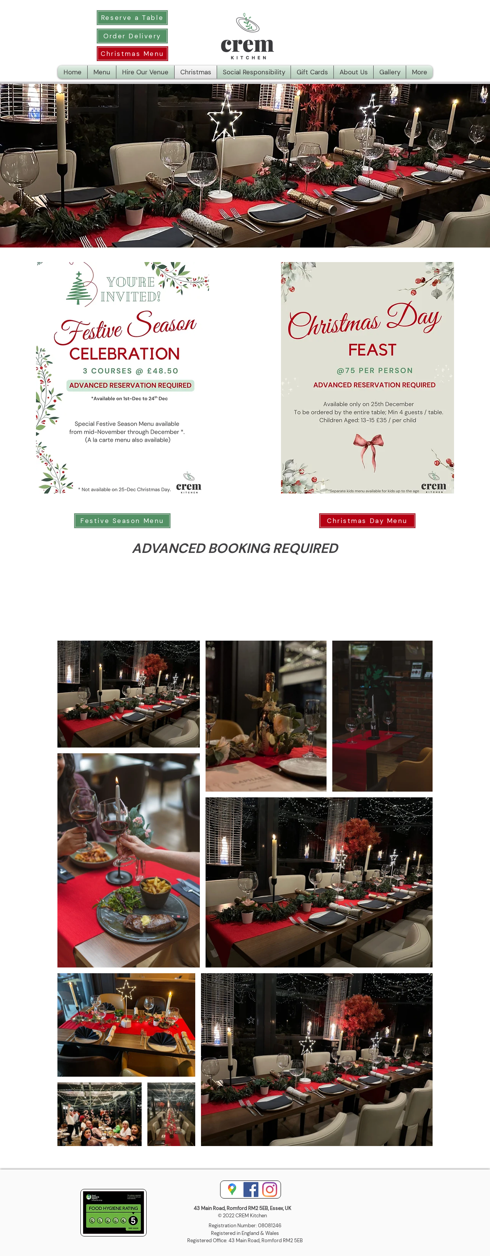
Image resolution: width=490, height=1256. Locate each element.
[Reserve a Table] (132, 17)
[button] (419, 72)
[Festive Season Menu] (122, 520)
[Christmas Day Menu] (367, 520)
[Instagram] (269, 1189)
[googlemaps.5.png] (232, 1189)
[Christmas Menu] (132, 53)
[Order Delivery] (132, 36)
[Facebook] (250, 1189)
